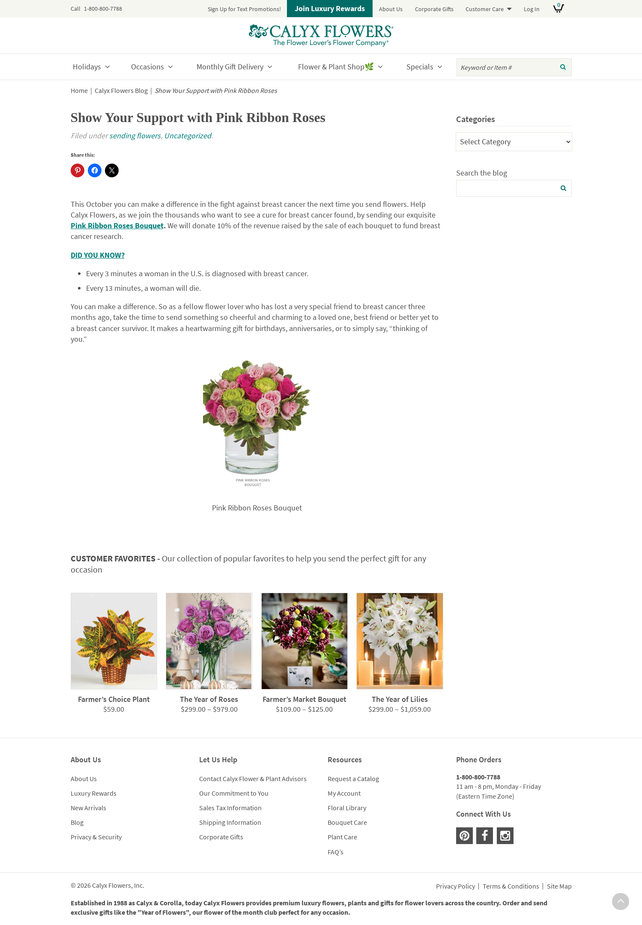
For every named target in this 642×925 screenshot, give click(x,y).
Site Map (559, 886)
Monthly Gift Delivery (230, 67)
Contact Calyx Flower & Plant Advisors (253, 778)
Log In (532, 9)
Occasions (147, 67)
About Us (391, 9)
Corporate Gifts (434, 9)
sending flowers (135, 135)
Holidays (87, 67)
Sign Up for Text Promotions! (244, 9)
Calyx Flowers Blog (121, 91)
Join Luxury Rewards (330, 8)
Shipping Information (230, 822)
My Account (344, 793)
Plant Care (342, 836)
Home (79, 91)
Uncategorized (187, 135)
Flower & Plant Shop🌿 (336, 67)
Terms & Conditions (511, 886)
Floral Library (347, 807)
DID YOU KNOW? (98, 255)
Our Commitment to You (234, 793)
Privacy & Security (96, 836)
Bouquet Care (347, 822)
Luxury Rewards (93, 793)
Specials (419, 67)
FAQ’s (335, 851)
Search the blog (481, 173)
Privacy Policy (455, 886)
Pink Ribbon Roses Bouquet (117, 225)
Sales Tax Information (230, 807)
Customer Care (485, 9)
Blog (77, 822)
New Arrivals (88, 807)
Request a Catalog (353, 778)
